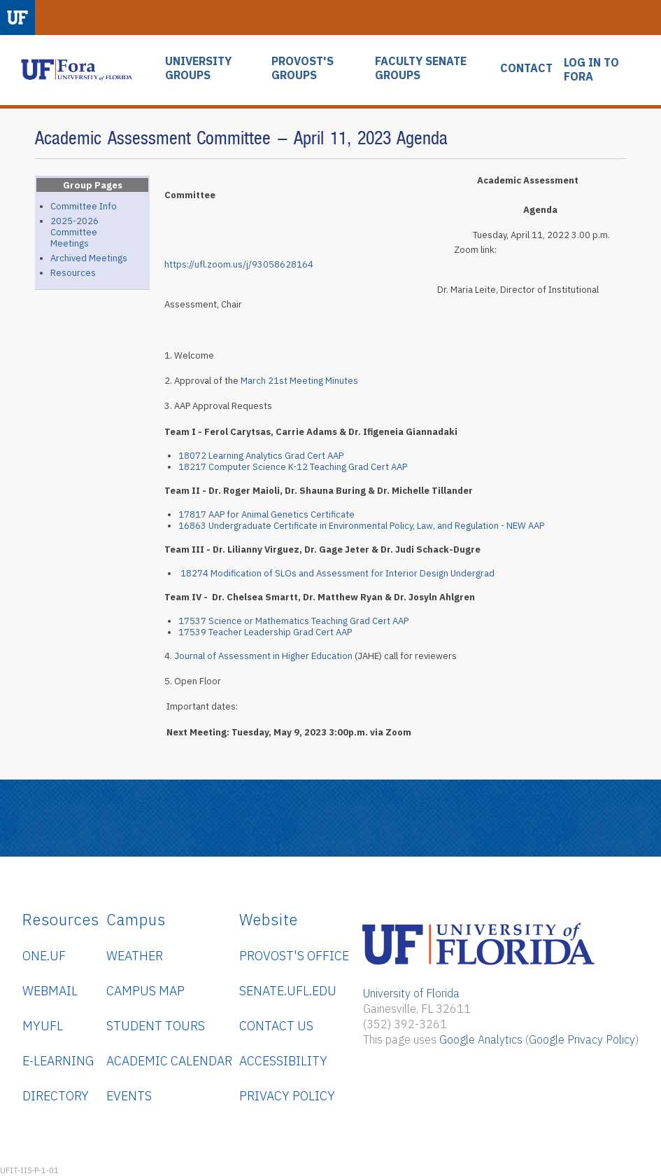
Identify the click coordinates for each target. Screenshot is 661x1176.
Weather (134, 956)
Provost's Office (294, 956)
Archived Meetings (88, 258)
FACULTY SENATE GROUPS (421, 68)
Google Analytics (481, 1039)
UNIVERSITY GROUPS (198, 68)
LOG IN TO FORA (591, 69)
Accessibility (283, 1061)
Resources (73, 273)
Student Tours (155, 1026)
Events (129, 1096)
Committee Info (83, 206)
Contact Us (276, 1026)
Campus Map (145, 991)
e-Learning (58, 1061)
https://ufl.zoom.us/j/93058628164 (238, 264)
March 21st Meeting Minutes (300, 381)
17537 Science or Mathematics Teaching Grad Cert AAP (293, 621)
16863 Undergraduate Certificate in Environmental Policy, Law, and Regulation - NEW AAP (361, 526)
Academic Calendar (169, 1061)
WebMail (50, 991)
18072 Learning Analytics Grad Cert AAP (260, 456)
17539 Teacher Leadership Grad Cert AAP (265, 632)
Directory (55, 1096)
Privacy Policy (287, 1096)
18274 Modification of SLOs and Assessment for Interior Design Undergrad (337, 573)
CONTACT (526, 68)
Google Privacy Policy (582, 1039)
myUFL (42, 1026)
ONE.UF (44, 956)
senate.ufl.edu (287, 991)
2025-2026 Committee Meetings (74, 232)
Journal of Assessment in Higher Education (263, 656)
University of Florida (411, 993)
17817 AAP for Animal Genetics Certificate (266, 514)
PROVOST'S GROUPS (302, 68)
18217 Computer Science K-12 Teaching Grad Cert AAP (292, 467)
